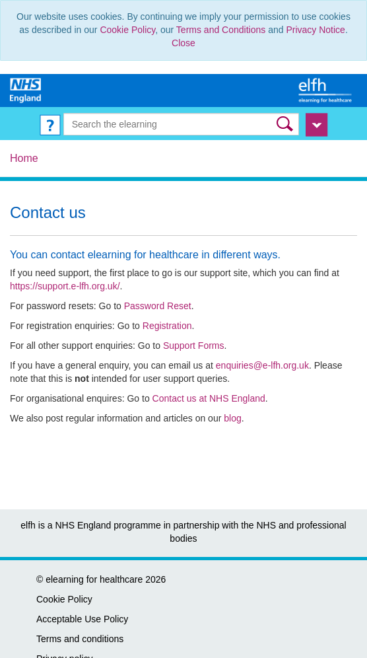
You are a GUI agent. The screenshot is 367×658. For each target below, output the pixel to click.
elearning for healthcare (94, 579)
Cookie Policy (127, 29)
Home (24, 158)
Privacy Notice (315, 29)
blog (232, 418)
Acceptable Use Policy (82, 619)
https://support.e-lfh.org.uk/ (65, 286)
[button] (286, 123)
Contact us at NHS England (208, 398)
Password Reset (157, 306)
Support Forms (193, 345)
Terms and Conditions (220, 29)
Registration (167, 325)
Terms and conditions (79, 639)
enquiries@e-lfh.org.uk (262, 365)
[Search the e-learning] (181, 124)
